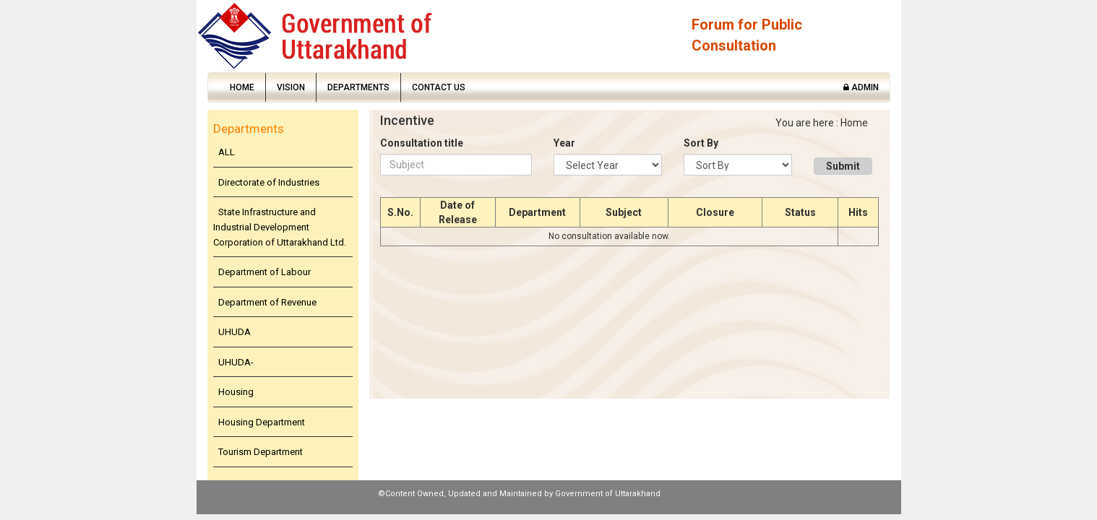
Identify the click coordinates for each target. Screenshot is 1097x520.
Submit (843, 166)
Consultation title (421, 143)
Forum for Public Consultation (747, 35)
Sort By (701, 143)
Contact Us (438, 87)
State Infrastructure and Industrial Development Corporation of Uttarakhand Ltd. (279, 227)
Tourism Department (260, 451)
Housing (236, 391)
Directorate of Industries (268, 182)
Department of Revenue (267, 302)
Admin (861, 87)
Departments (358, 87)
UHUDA (234, 331)
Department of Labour (264, 271)
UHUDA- (236, 362)
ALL (226, 152)
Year (564, 143)
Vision (291, 87)
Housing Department (261, 422)
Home (242, 87)
